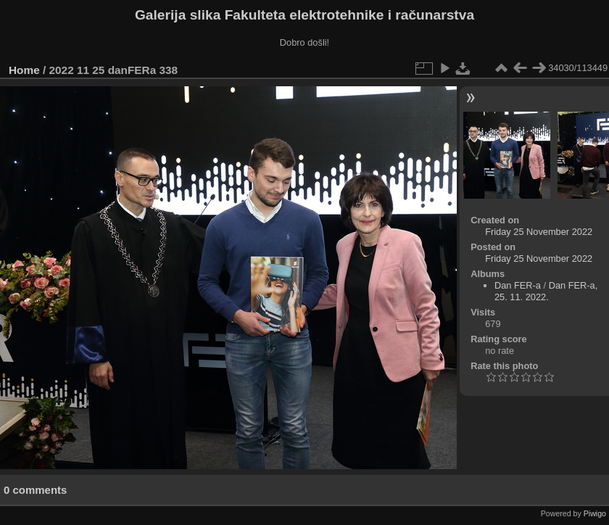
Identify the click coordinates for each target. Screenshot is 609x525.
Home (24, 70)
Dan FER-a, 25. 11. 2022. (545, 291)
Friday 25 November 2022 (538, 231)
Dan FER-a (517, 285)
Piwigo (595, 513)
